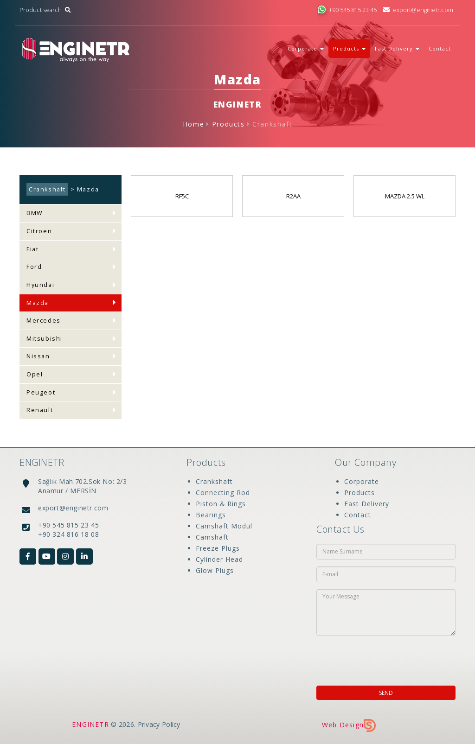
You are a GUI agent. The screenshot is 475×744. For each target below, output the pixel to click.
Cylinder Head (219, 559)
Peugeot (40, 392)
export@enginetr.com (418, 10)
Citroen (39, 231)
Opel (34, 374)
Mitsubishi (44, 339)
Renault (39, 410)
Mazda (37, 303)
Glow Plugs (215, 570)
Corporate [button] (306, 48)
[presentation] (376, 657)
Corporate (361, 481)
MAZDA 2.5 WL (404, 196)
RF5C (182, 196)
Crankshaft (272, 124)
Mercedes (43, 320)
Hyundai (40, 285)
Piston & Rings (221, 503)
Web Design (349, 724)
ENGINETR (90, 724)
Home (193, 124)
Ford (34, 267)
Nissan (38, 356)
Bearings (211, 514)
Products (228, 124)
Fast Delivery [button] (397, 48)
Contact (440, 48)
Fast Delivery (366, 503)
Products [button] (349, 48)
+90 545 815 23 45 (347, 10)
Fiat (32, 249)
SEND (386, 693)
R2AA (293, 196)
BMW (34, 213)
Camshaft (212, 537)
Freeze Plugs (218, 548)
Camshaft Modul (224, 525)
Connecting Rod (223, 492)
